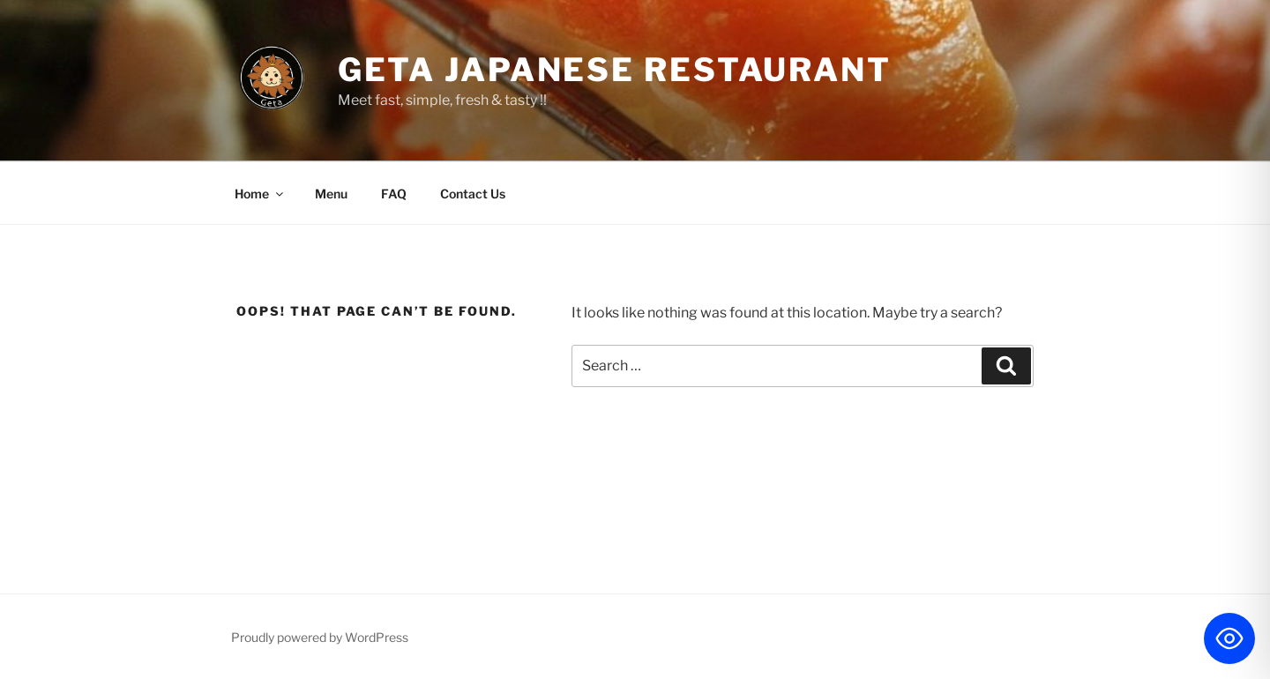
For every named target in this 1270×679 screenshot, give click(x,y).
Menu (331, 193)
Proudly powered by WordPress (319, 637)
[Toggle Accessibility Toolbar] (1229, 638)
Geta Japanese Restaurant (615, 69)
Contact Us (472, 193)
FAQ (394, 193)
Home (260, 193)
